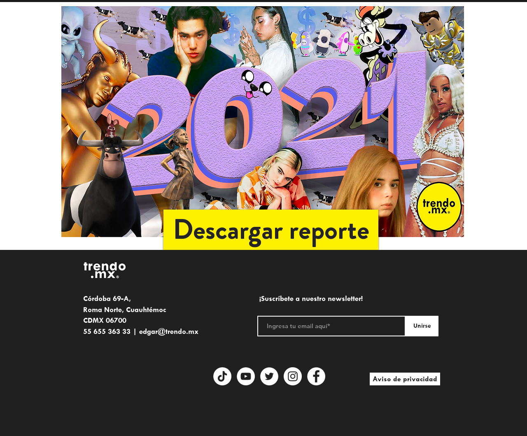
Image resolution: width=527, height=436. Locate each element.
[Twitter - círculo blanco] (269, 376)
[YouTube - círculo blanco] (246, 376)
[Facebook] (316, 376)
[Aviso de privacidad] (405, 379)
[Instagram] (293, 376)
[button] (270, 230)
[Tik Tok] (222, 376)
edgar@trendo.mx (168, 331)
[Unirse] (422, 326)
